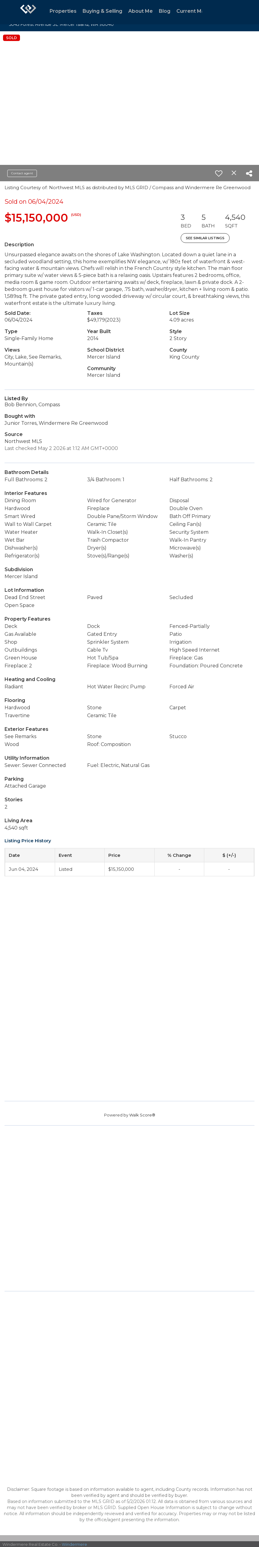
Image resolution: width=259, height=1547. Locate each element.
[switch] (218, 173)
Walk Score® (142, 1115)
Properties (63, 11)
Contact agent (22, 173)
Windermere (74, 1544)
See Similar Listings (205, 238)
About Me (140, 11)
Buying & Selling (102, 11)
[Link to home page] (28, 12)
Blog (164, 11)
